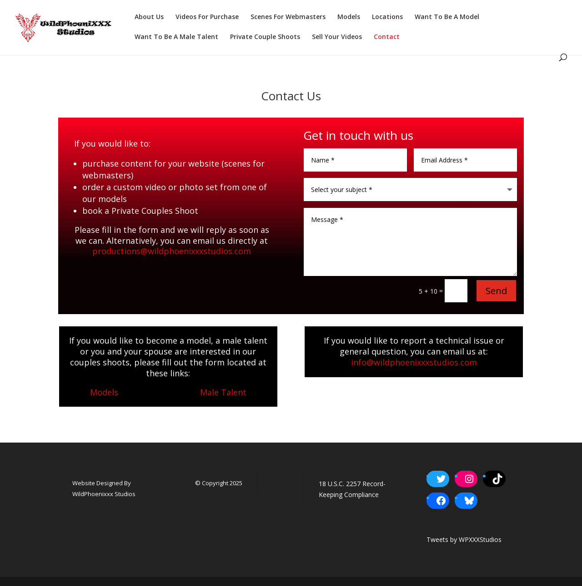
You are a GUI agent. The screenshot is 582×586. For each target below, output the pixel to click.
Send (496, 291)
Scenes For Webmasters (288, 17)
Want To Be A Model (447, 17)
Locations (387, 17)
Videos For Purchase (207, 17)
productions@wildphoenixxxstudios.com (171, 251)
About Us (149, 17)
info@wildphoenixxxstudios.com (414, 362)
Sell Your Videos (337, 37)
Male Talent (223, 392)
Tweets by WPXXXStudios (464, 539)
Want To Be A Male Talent (176, 37)
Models (348, 17)
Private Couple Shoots (265, 37)
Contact (387, 37)
